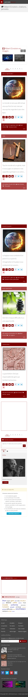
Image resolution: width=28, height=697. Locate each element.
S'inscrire (23, 641)
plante (3, 602)
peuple (12, 607)
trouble (5, 605)
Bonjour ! (20, 623)
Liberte (20, 603)
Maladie (14, 609)
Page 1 (7, 68)
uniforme (14, 605)
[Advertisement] (14, 29)
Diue (4, 600)
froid (24, 603)
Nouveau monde (13, 127)
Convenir (5, 607)
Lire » (24, 129)
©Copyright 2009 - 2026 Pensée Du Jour (8, 694)
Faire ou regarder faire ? (7, 73)
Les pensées (4, 626)
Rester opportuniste (7, 288)
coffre (15, 603)
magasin (8, 601)
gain (12, 600)
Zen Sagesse (12, 335)
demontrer (23, 605)
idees (18, 601)
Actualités (12, 623)
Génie (3, 136)
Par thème (20, 626)
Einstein (13, 611)
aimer (9, 611)
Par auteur (12, 626)
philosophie (16, 279)
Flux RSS (3, 631)
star (16, 601)
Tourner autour (5, 344)
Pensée (10, 2)
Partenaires (12, 628)
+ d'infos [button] (5, 482)
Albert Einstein (20, 184)
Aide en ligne (13, 631)
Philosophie (7, 186)
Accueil (2, 623)
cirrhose (18, 607)
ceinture (5, 611)
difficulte (9, 609)
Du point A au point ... (7, 226)
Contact (3, 628)
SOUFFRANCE (21, 609)
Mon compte (21, 628)
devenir (8, 603)
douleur (23, 601)
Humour (4, 394)
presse (4, 609)
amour (8, 394)
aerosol (24, 607)
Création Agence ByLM (23, 694)
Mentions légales (22, 631)
